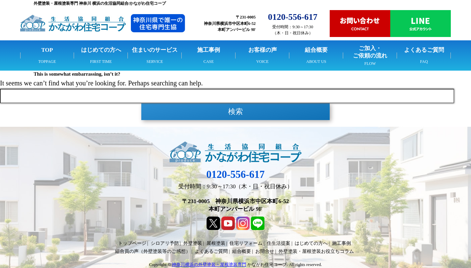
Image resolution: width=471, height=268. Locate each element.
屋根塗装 (216, 243)
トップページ (132, 243)
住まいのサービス (155, 50)
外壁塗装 (192, 243)
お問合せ (264, 251)
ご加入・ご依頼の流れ (370, 52)
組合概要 (316, 50)
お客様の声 (262, 50)
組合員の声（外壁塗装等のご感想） (152, 251)
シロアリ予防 (165, 243)
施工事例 (208, 50)
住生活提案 (278, 243)
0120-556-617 (235, 174)
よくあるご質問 (424, 50)
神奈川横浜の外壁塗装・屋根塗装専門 (209, 264)
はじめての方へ (101, 50)
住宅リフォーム (245, 243)
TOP (47, 50)
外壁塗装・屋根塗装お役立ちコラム (316, 251)
